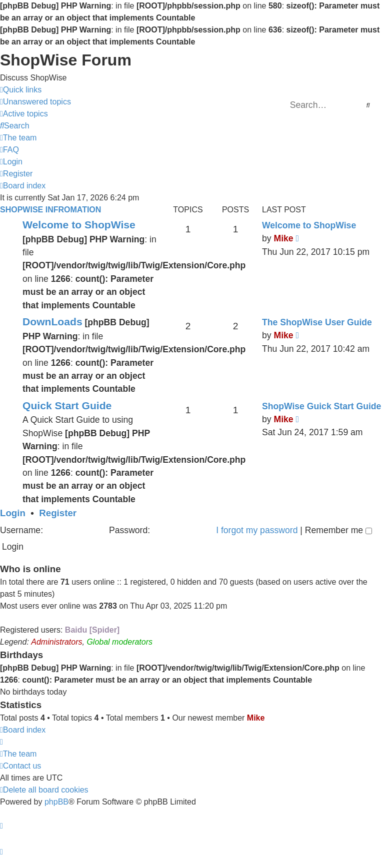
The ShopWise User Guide (317, 322)
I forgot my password (257, 530)
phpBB (56, 802)
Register (57, 513)
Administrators (56, 642)
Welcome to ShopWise (79, 224)
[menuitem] (35, 102)
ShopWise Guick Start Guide (321, 406)
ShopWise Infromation (50, 209)
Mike (283, 238)
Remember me (338, 530)
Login (13, 513)
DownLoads (52, 321)
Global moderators (119, 642)
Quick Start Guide (67, 405)
